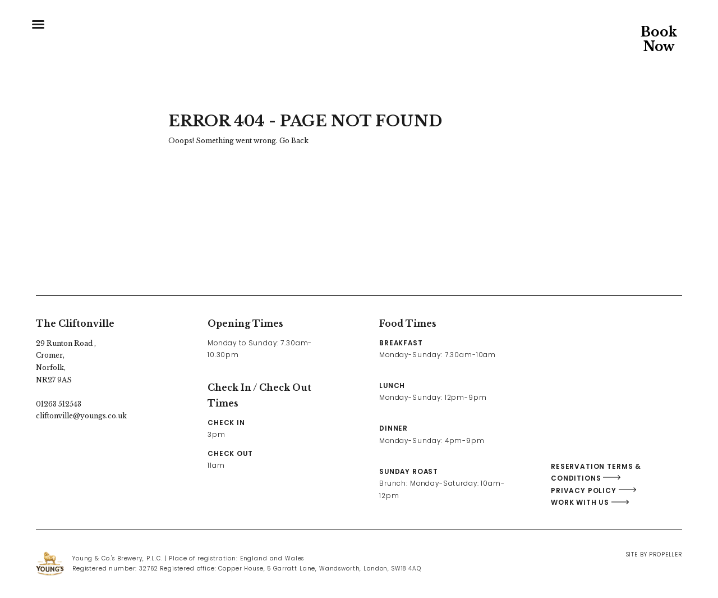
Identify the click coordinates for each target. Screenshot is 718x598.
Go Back (294, 140)
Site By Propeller (654, 554)
